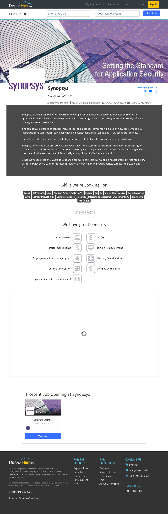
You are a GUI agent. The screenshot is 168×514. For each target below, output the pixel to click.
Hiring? (129, 4)
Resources (114, 4)
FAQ (101, 479)
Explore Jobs (95, 4)
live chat (133, 464)
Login (141, 4)
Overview (104, 468)
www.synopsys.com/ (148, 87)
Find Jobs (151, 13)
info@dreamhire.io (139, 470)
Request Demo (107, 472)
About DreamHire (109, 483)
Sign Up (154, 4)
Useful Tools (80, 476)
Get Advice (79, 472)
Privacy (13, 498)
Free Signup (105, 476)
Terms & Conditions (29, 498)
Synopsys (41, 412)
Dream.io (14, 474)
